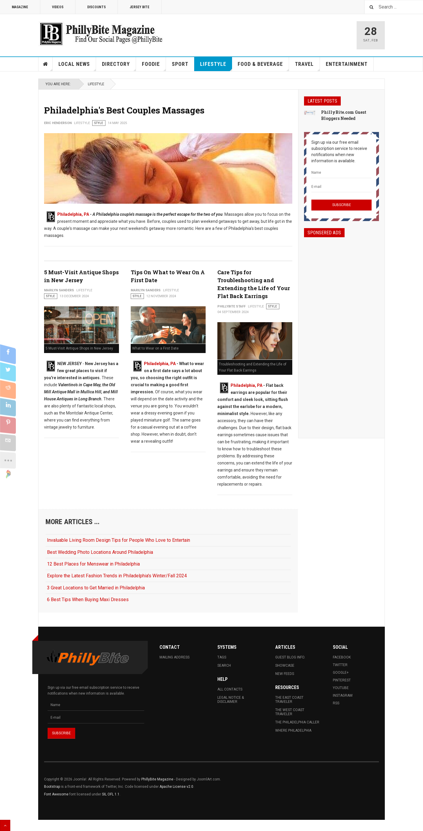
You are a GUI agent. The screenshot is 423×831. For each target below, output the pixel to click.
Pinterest (342, 680)
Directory (119, 66)
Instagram (342, 695)
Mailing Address (174, 657)
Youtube (341, 688)
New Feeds (284, 674)
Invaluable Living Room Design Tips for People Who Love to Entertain (118, 540)
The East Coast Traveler (289, 699)
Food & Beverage (263, 66)
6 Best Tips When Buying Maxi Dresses (88, 599)
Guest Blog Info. (290, 657)
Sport (180, 64)
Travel (307, 66)
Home (45, 64)
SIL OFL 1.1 (111, 794)
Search (224, 665)
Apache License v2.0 (176, 787)
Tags (221, 657)
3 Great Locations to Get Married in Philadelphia (96, 588)
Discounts (96, 7)
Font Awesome (56, 794)
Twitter (340, 665)
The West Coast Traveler (289, 712)
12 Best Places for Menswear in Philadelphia (93, 564)
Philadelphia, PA (73, 214)
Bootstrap (52, 787)
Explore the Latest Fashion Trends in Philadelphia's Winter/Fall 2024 (117, 575)
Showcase (284, 665)
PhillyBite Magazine (157, 779)
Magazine (20, 7)
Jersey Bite (140, 7)
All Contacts (229, 689)
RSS (336, 703)
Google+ (341, 673)
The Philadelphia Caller (297, 722)
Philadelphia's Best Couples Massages (124, 110)
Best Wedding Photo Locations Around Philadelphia (100, 552)
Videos (57, 7)
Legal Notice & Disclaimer (230, 699)
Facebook (342, 657)
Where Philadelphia (293, 730)
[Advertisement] (341, 332)
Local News (77, 66)
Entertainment (346, 64)
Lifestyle (216, 66)
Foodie (154, 66)
